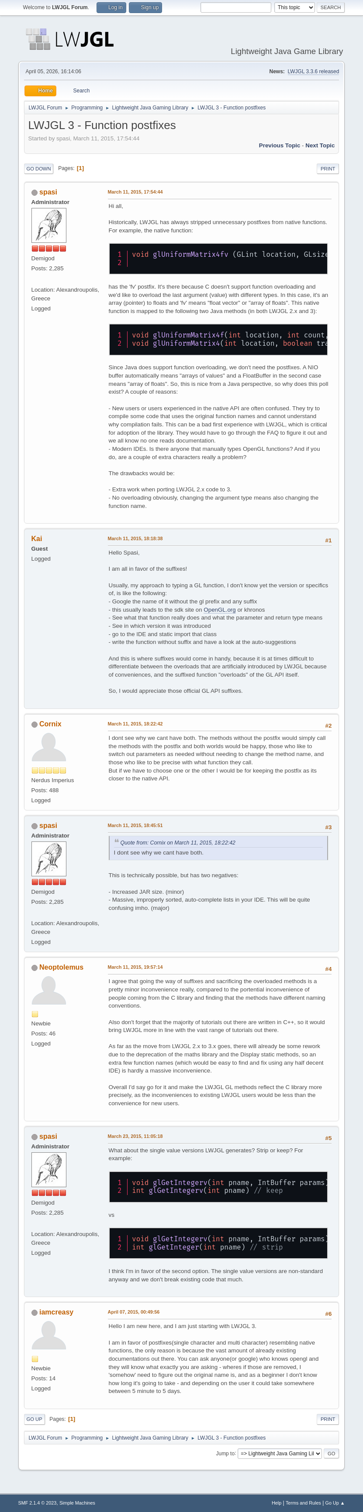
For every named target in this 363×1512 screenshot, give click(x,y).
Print (328, 168)
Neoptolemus (61, 967)
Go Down (39, 168)
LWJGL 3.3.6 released (313, 71)
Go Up (34, 1419)
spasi (48, 192)
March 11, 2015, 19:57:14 (135, 967)
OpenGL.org (219, 609)
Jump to (225, 1453)
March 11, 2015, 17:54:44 (135, 191)
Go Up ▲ (335, 1502)
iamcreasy (56, 1312)
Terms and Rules (303, 1502)
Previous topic (280, 145)
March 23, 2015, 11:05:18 (135, 1136)
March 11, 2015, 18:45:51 (135, 825)
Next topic (320, 145)
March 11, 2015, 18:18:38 (135, 538)
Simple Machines (77, 1502)
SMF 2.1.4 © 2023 (37, 1502)
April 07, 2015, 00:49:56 (134, 1311)
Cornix (50, 724)
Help (276, 1502)
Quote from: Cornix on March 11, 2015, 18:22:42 (178, 843)
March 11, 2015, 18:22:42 (135, 723)
